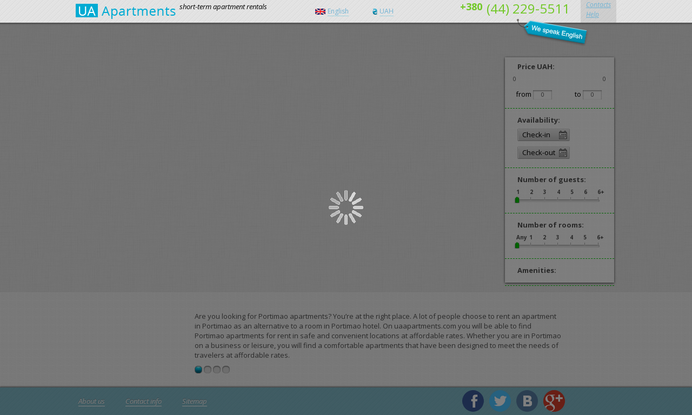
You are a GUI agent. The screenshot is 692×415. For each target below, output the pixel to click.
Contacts (598, 4)
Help (592, 14)
